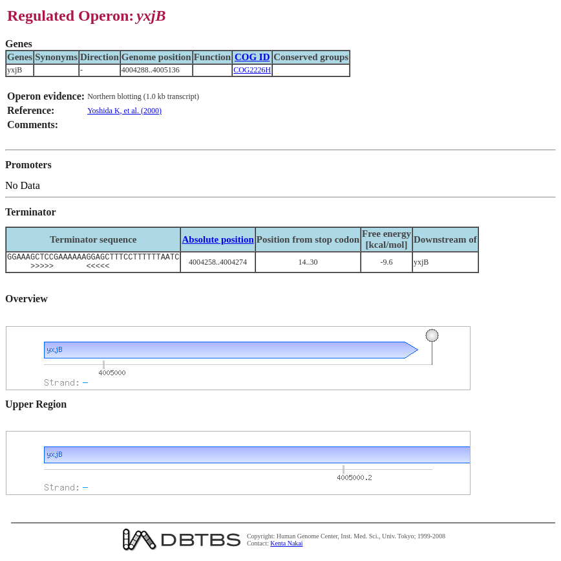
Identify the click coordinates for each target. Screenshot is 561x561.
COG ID (252, 57)
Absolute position (217, 239)
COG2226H (252, 69)
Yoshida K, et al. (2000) (124, 110)
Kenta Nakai (286, 547)
